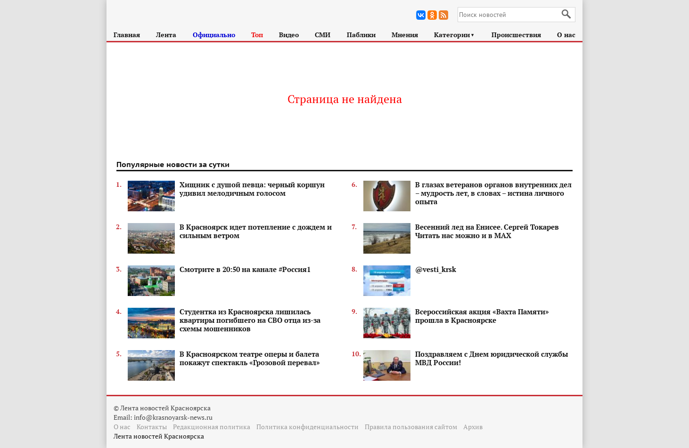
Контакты (152, 426)
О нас (566, 34)
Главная (127, 34)
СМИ (322, 34)
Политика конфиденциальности (307, 426)
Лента (166, 34)
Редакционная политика (211, 426)
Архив (473, 426)
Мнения (405, 34)
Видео (289, 34)
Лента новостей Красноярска (159, 436)
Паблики (361, 34)
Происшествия (516, 34)
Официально (214, 34)
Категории (454, 34)
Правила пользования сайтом (411, 426)
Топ (257, 34)
